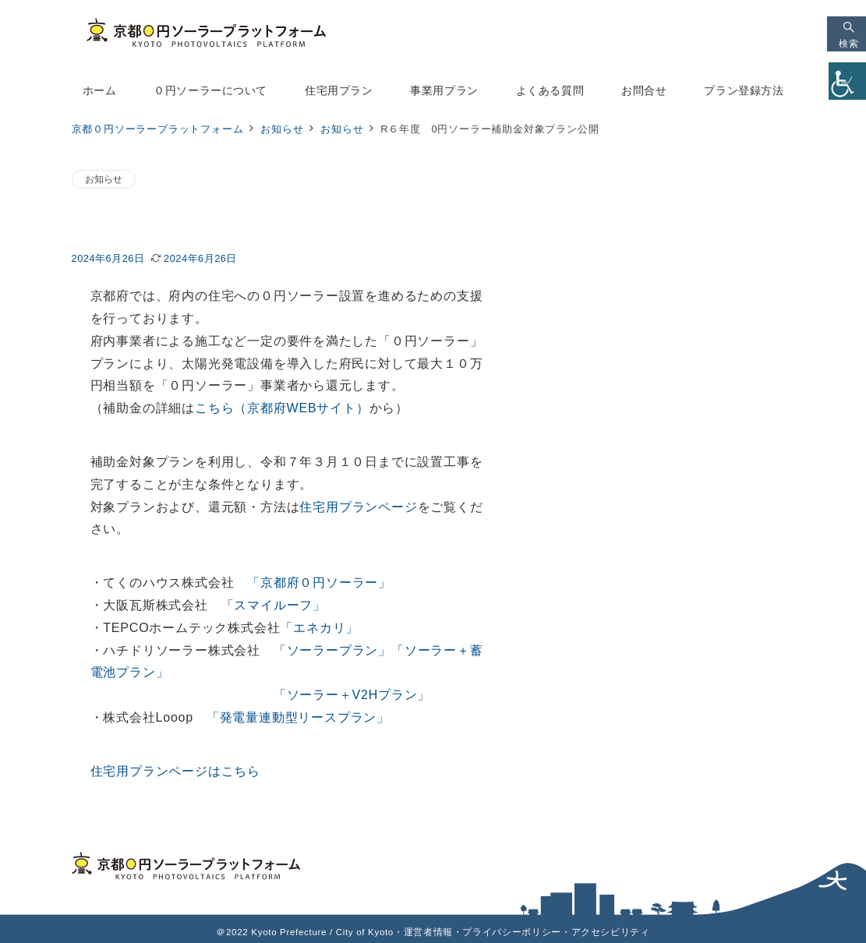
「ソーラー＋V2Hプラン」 (352, 694)
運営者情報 (428, 932)
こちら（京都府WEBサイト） (282, 408)
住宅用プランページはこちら (175, 771)
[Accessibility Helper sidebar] (847, 81)
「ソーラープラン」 (332, 650)
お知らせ (104, 179)
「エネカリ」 (319, 627)
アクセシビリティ (610, 932)
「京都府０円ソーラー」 (319, 582)
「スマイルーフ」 (273, 605)
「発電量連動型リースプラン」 (298, 717)
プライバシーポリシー (511, 932)
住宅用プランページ (358, 507)
